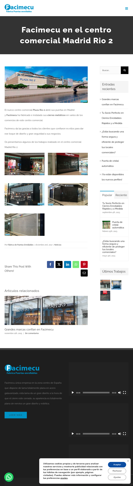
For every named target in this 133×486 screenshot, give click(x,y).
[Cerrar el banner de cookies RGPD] (128, 460)
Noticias (57, 245)
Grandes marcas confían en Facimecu (29, 329)
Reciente (121, 195)
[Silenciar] (119, 392)
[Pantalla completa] (124, 392)
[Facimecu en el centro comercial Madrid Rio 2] (46, 84)
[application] (98, 379)
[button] (8, 477)
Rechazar (117, 470)
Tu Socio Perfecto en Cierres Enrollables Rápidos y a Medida (113, 118)
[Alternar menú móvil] (126, 8)
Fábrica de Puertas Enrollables (20, 245)
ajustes (64, 478)
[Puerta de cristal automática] (106, 223)
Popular (107, 195)
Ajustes (117, 477)
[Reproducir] (72, 392)
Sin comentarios (32, 333)
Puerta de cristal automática (118, 225)
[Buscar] (124, 70)
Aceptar (117, 464)
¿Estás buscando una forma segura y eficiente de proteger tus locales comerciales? (113, 142)
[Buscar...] (110, 70)
